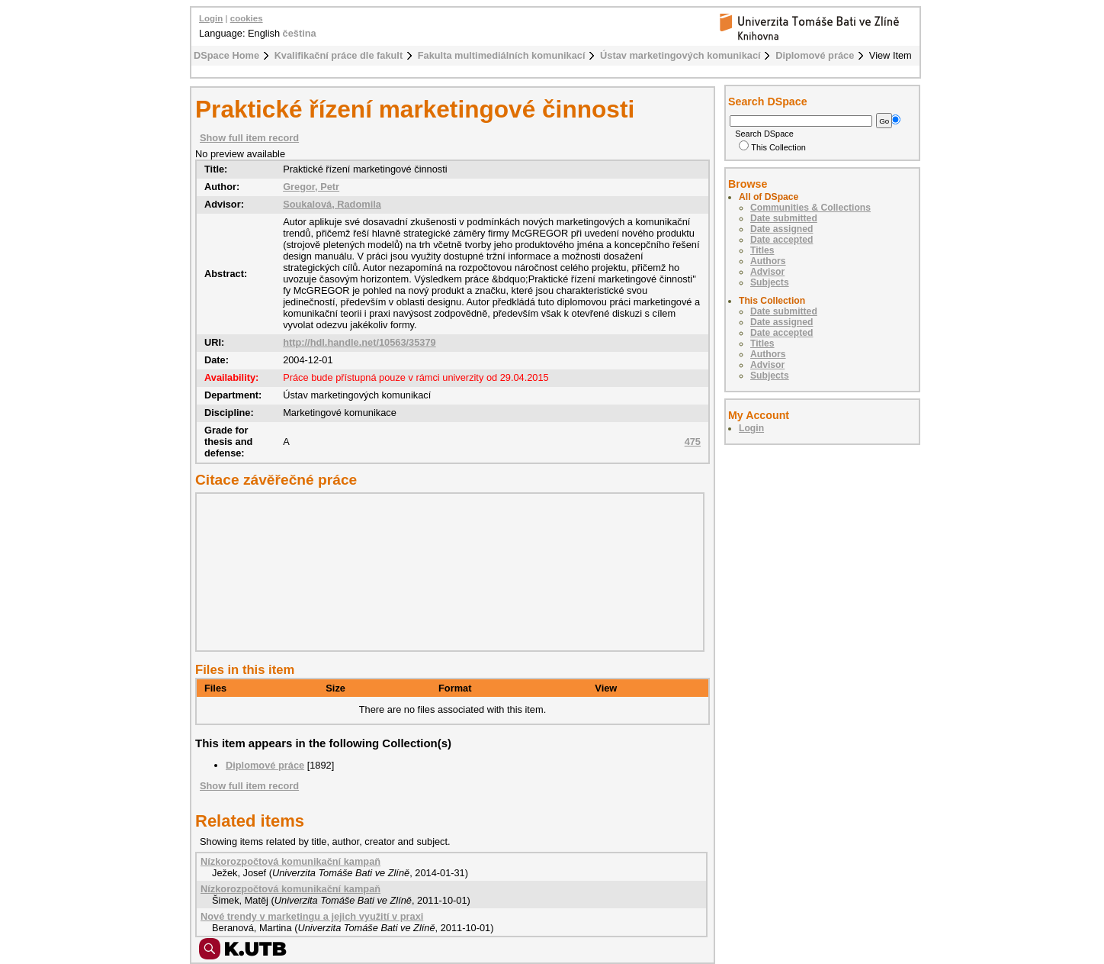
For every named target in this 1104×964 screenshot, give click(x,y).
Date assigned (781, 229)
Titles (762, 250)
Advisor (767, 271)
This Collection (772, 147)
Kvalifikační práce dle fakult (338, 55)
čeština (299, 33)
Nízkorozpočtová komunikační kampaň (290, 861)
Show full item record (249, 137)
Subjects (769, 282)
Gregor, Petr (311, 186)
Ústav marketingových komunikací (680, 55)
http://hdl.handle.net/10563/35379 (359, 342)
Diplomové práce (814, 55)
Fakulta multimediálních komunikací (502, 55)
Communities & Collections (810, 207)
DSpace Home (226, 55)
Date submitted (783, 218)
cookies (246, 18)
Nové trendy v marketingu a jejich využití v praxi (312, 916)
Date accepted (781, 239)
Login (211, 18)
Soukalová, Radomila (332, 204)
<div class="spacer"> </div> (446, 571)
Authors (768, 261)
